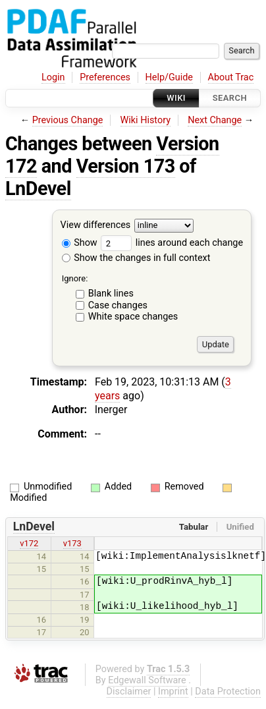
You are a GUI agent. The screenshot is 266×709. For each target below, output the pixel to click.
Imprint (173, 691)
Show (79, 242)
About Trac (231, 77)
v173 (72, 543)
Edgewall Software (147, 680)
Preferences (105, 77)
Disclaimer (129, 691)
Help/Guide (169, 77)
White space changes (133, 316)
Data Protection (228, 691)
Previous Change (67, 120)
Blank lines (111, 293)
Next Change (215, 120)
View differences (96, 225)
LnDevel (38, 188)
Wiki (176, 98)
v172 (29, 543)
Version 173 (125, 166)
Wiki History (145, 120)
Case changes (117, 305)
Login (53, 77)
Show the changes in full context (136, 258)
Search (230, 98)
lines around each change (172, 242)
